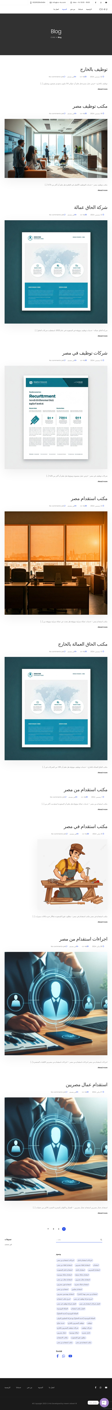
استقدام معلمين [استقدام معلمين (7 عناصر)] (77, 1289)
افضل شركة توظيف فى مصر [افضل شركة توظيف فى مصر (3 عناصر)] (66, 1304)
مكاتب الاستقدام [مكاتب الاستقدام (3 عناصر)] (62, 1338)
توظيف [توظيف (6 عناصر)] (89, 1323)
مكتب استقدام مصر (89, 498)
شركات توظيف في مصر (84, 353)
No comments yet (56, 77)
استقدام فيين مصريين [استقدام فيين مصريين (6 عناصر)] (64, 1284)
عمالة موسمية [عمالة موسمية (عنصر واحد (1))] (74, 1333)
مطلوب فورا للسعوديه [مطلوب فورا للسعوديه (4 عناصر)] (78, 1338)
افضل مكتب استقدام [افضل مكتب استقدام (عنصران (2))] (78, 1309)
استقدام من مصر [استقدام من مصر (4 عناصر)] (62, 1289)
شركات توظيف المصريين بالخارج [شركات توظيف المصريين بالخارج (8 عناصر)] (67, 1328)
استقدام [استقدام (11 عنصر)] (96, 1265)
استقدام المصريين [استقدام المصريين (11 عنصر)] (94, 1270)
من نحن (72, 9)
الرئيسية (89, 9)
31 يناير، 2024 (97, 834)
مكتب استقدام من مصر (86, 789)
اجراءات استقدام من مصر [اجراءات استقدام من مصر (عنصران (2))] (65, 1260)
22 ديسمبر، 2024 (96, 77)
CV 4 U (103, 9)
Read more (102, 89)
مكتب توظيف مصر (90, 106)
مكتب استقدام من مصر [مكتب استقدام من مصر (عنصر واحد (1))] (64, 1342)
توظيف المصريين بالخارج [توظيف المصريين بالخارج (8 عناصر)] (76, 1323)
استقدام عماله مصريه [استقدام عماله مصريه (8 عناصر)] (81, 1284)
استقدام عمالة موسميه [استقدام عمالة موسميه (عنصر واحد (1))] (64, 1275)
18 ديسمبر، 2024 (96, 113)
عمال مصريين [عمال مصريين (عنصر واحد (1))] (61, 1333)
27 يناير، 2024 (97, 1092)
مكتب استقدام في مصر (86, 826)
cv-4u (82, 77)
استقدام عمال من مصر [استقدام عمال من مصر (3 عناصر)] (64, 1280)
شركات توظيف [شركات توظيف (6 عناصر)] (86, 1328)
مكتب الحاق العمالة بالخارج (82, 644)
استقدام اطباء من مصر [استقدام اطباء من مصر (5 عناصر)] (64, 1265)
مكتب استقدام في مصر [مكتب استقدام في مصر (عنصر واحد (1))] (83, 1342)
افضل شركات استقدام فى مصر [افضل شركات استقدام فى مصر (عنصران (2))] (90, 1304)
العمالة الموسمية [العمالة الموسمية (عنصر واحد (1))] (62, 1309)
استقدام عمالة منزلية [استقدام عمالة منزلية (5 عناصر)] (82, 1275)
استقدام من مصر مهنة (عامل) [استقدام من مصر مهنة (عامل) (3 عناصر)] (87, 1294)
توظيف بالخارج (93, 69)
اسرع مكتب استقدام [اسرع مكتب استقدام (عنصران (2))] (63, 1299)
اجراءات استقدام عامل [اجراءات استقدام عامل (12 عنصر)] (85, 1260)
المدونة (64, 9)
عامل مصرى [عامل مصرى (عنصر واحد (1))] (86, 1333)
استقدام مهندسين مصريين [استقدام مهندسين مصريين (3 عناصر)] (65, 1294)
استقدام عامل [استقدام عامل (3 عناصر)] (80, 1270)
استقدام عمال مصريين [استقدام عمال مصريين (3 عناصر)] (82, 1280)
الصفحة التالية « (48, 1229)
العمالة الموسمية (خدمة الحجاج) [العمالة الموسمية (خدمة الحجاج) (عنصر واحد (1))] (67, 1313)
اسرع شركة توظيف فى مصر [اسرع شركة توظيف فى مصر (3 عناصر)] (83, 1299)
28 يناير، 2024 (97, 946)
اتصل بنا (56, 9)
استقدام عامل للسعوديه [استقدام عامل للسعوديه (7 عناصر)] (64, 1270)
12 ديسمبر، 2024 (96, 215)
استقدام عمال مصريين (87, 1084)
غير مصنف (70, 77)
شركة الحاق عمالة (90, 207)
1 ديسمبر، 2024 (96, 797)
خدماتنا (80, 9)
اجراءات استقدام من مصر (83, 939)
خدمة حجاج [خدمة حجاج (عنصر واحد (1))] (60, 1323)
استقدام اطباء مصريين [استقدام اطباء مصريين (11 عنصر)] (82, 1265)
